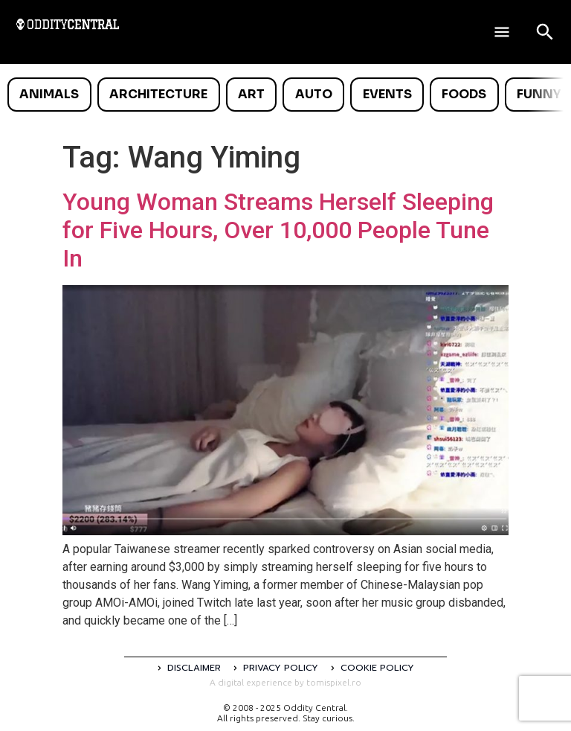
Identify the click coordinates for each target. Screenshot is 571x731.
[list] (285, 94)
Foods (464, 94)
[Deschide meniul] (502, 32)
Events (387, 94)
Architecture (158, 94)
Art (251, 94)
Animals (49, 94)
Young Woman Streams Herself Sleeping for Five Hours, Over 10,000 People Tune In (278, 230)
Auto (313, 94)
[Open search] (545, 32)
